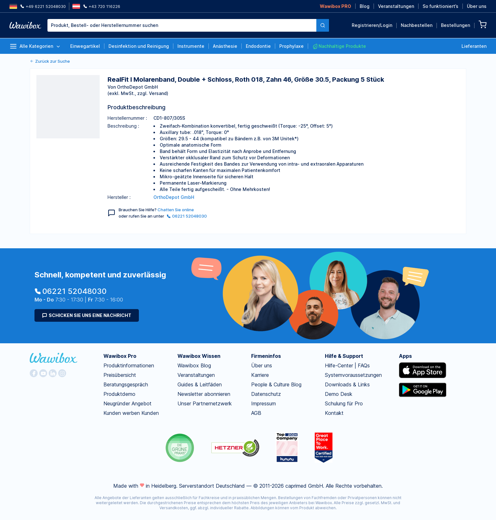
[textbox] (182, 25)
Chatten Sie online (176, 209)
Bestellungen (455, 25)
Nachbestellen (416, 25)
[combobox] (188, 25)
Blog (364, 6)
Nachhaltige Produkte (339, 46)
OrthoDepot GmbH (173, 197)
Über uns (477, 6)
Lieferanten (474, 46)
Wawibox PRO (335, 6)
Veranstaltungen (396, 6)
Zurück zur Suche (50, 61)
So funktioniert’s (440, 6)
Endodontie (258, 46)
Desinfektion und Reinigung (138, 46)
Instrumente (190, 46)
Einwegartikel (85, 46)
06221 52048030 (187, 216)
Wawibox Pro (119, 356)
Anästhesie (225, 46)
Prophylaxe (291, 46)
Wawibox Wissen (198, 356)
